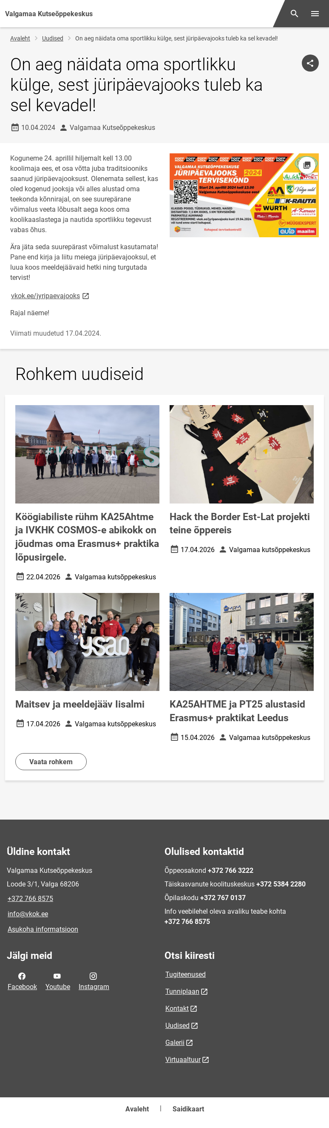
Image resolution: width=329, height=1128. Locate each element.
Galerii (174, 1043)
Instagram (94, 980)
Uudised (52, 38)
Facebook (22, 980)
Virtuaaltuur (183, 1060)
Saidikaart (188, 1109)
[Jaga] (310, 63)
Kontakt (177, 1008)
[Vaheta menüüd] (315, 14)
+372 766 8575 (30, 899)
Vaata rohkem (51, 762)
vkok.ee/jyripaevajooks (51, 295)
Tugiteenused (185, 974)
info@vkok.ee (28, 914)
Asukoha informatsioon (43, 929)
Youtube (57, 980)
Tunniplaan (182, 991)
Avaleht (20, 38)
